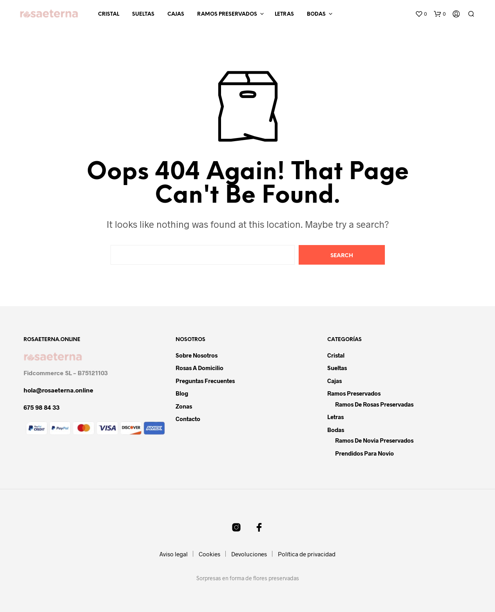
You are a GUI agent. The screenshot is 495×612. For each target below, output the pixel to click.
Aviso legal (174, 554)
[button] (421, 14)
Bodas (316, 14)
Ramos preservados (227, 14)
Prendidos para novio (364, 453)
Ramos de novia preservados (374, 440)
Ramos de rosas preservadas (374, 404)
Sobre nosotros (197, 355)
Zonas (184, 406)
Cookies (209, 554)
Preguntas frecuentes (205, 380)
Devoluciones (249, 554)
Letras (284, 14)
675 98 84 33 (42, 407)
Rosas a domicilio (199, 367)
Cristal (108, 14)
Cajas (175, 14)
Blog (182, 393)
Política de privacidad (306, 554)
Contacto (188, 418)
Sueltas (143, 14)
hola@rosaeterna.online (58, 390)
